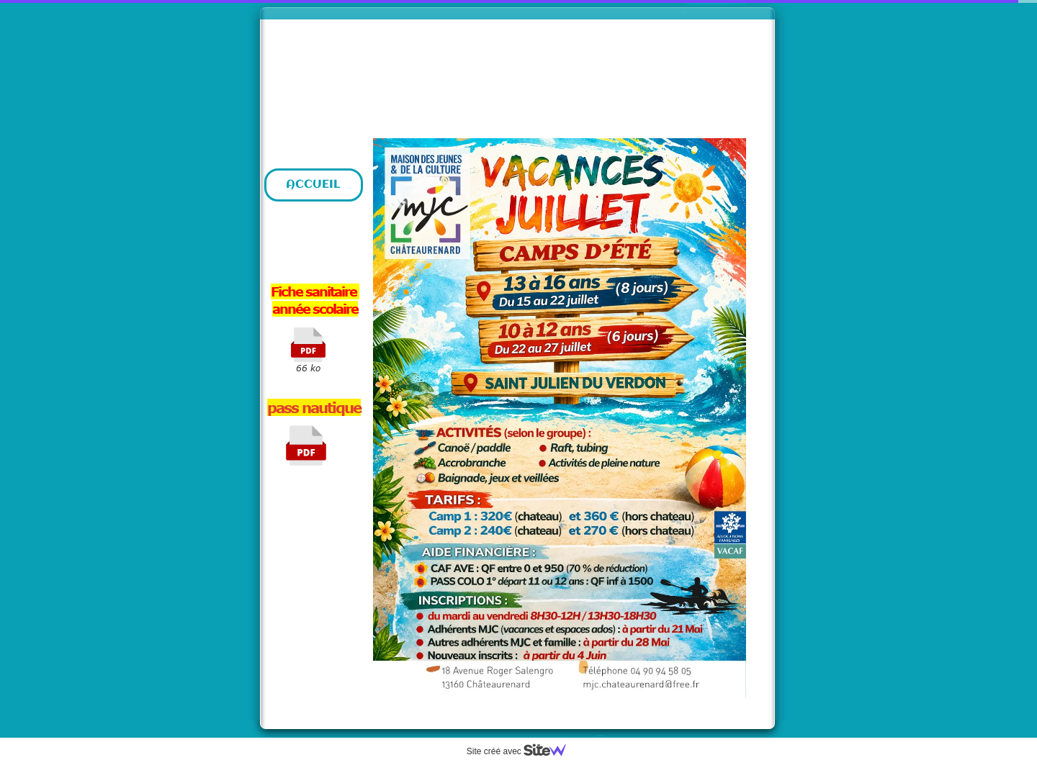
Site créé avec (522, 751)
